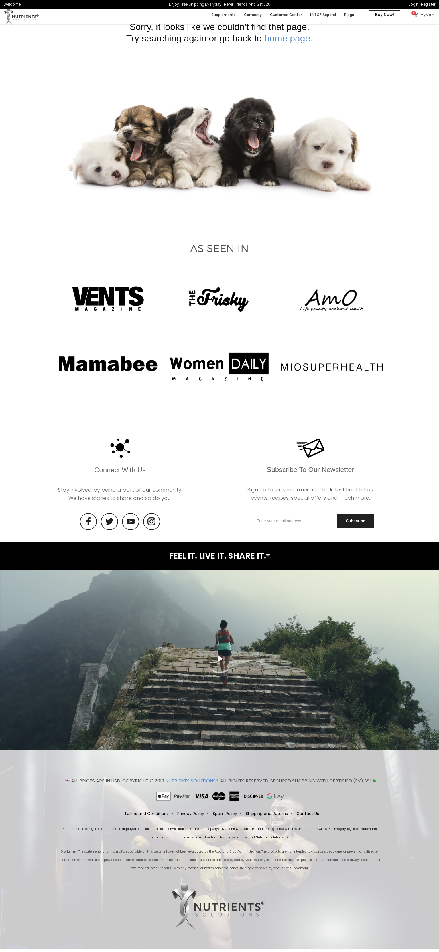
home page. (288, 41)
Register (428, 4)
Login (413, 4)
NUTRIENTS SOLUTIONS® (191, 784)
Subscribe (355, 524)
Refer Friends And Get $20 (247, 4)
